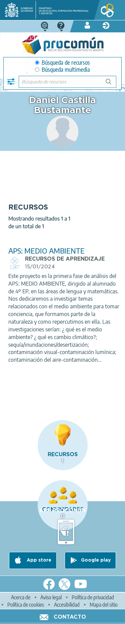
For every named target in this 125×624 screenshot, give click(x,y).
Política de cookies (25, 604)
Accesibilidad (67, 604)
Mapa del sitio (104, 604)
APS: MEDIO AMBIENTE (46, 250)
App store (38, 561)
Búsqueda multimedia (62, 69)
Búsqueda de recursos (62, 62)
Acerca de (20, 597)
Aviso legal (51, 597)
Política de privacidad (93, 597)
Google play (96, 561)
